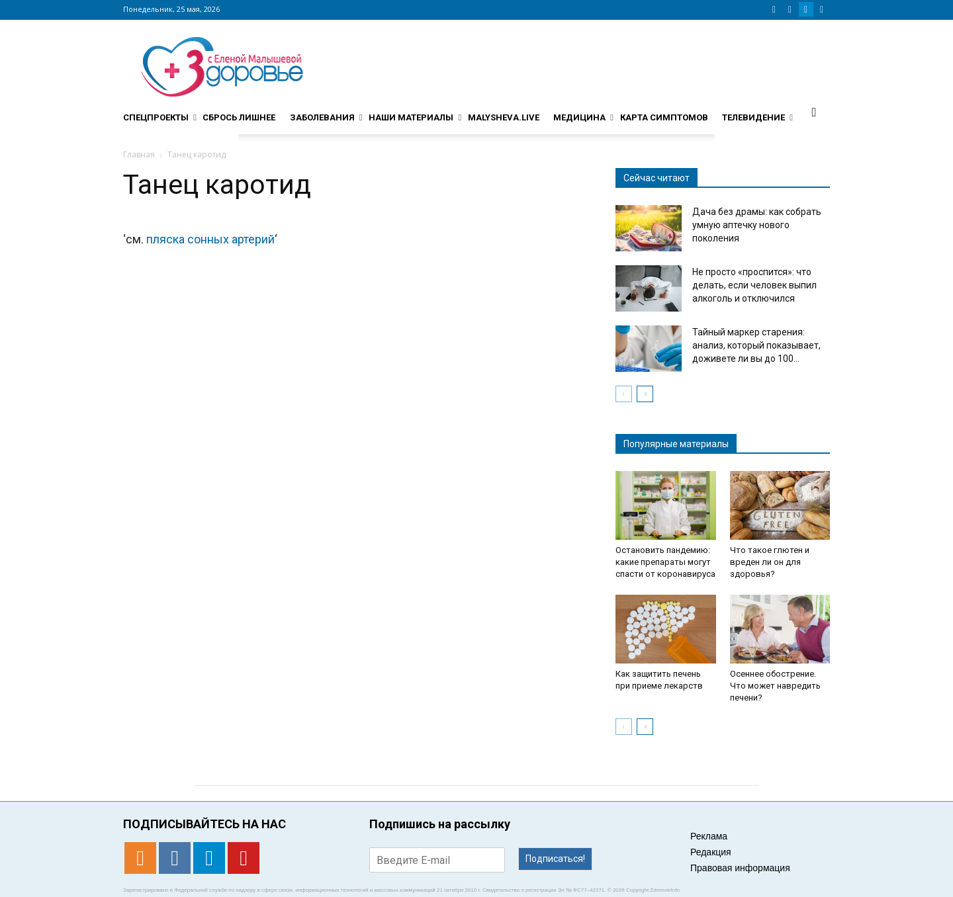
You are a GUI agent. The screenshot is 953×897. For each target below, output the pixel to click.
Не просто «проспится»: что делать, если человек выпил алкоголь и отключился (754, 285)
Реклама (708, 836)
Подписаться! (555, 858)
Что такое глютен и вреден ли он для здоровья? (769, 562)
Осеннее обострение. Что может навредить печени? (775, 686)
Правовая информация (740, 868)
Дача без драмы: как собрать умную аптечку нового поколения (756, 224)
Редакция (710, 852)
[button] (814, 112)
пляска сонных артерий (210, 239)
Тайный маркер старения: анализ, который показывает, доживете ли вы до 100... (756, 345)
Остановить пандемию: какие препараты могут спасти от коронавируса (665, 562)
